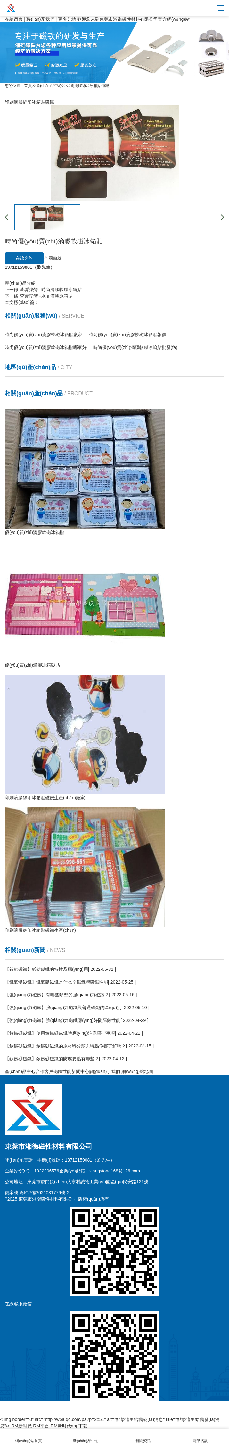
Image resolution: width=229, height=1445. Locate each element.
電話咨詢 (200, 1437)
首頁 (28, 85)
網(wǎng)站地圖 (137, 1071)
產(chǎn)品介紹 (20, 283)
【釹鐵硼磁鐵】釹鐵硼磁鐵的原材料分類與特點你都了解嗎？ (65, 1045)
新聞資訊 (143, 1437)
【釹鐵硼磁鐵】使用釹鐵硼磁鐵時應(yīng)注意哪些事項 (60, 1033)
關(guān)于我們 (104, 1071)
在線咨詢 (24, 258)
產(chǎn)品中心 (49, 85)
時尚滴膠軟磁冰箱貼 (51, 289)
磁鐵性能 (62, 1071)
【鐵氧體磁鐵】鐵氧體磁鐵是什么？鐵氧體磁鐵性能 (56, 982)
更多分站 (67, 19)
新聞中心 (80, 1071)
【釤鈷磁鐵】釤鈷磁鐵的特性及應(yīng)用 (46, 969)
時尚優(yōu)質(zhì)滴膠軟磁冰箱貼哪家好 (46, 347)
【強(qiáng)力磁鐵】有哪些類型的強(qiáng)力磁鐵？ (57, 994)
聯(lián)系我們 (40, 19)
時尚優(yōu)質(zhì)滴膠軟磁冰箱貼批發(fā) (135, 347)
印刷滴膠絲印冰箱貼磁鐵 (88, 85)
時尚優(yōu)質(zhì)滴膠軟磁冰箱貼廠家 (43, 334)
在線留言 (14, 19)
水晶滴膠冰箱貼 (46, 295)
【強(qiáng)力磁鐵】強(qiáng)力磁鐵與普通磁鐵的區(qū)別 (63, 1007)
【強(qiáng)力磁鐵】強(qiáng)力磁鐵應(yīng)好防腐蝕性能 (62, 1020)
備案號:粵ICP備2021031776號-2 (37, 1192)
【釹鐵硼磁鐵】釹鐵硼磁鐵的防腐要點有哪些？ (52, 1058)
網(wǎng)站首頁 (28, 1437)
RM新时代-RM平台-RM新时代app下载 (49, 1425)
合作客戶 (44, 1071)
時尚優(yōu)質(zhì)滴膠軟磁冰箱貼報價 (127, 334)
